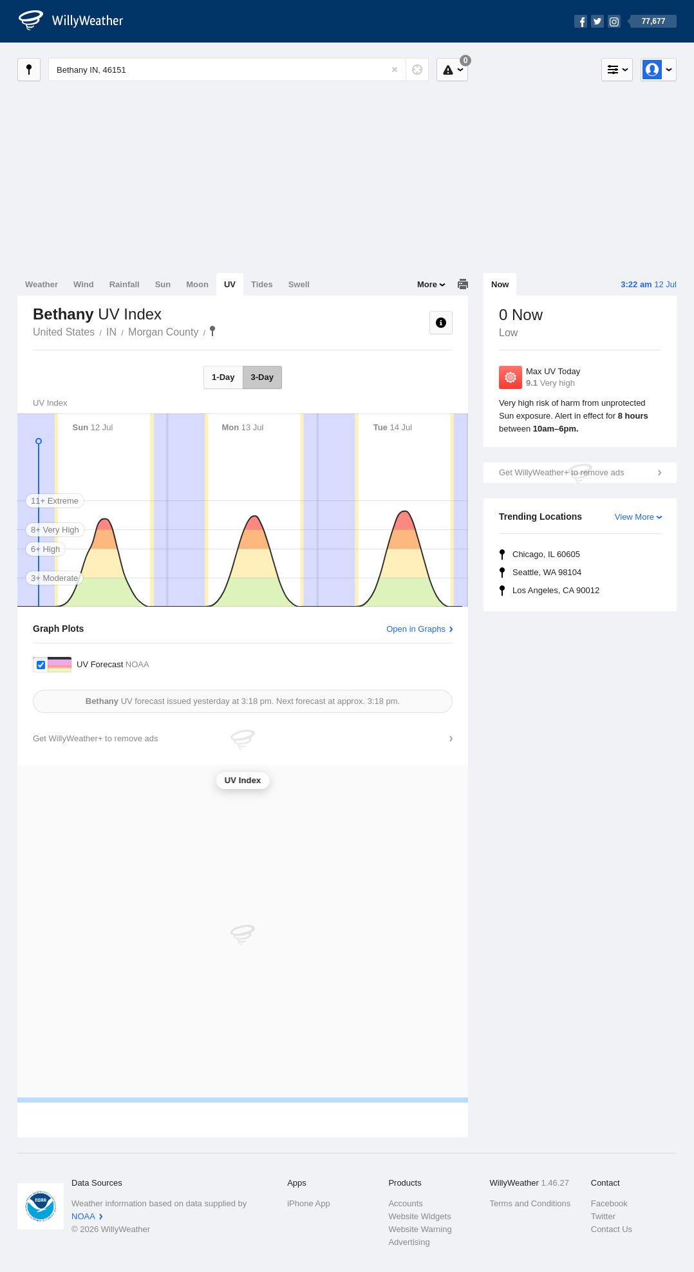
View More (634, 517)
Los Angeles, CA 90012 (555, 590)
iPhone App (308, 1203)
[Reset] (394, 69)
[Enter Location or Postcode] (238, 69)
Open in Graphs (415, 629)
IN (111, 332)
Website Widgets (419, 1216)
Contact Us (611, 1229)
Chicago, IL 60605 (546, 554)
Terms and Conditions (530, 1203)
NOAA (83, 1216)
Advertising (408, 1242)
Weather (41, 284)
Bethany (212, 331)
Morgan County (163, 332)
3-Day (262, 377)
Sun (163, 284)
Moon (197, 284)
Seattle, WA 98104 (546, 572)
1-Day (223, 377)
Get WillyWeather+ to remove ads (561, 472)
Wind (83, 284)
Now (500, 284)
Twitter (603, 1216)
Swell (299, 284)
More (427, 284)
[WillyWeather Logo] (77, 21)
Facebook (609, 1203)
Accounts (405, 1203)
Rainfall (124, 284)
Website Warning (419, 1229)
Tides (262, 284)
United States (64, 332)
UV (230, 284)
